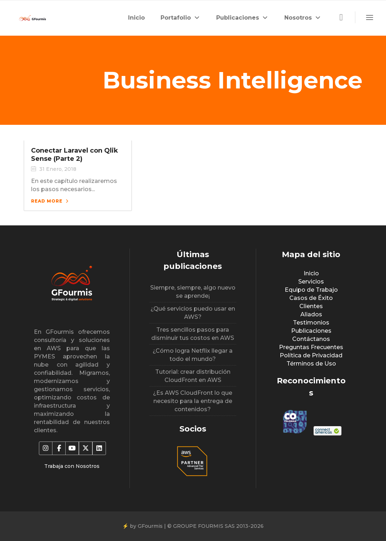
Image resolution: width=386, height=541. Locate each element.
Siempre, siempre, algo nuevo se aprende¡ (192, 291)
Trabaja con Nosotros (72, 466)
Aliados (311, 314)
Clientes (311, 306)
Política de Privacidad (311, 355)
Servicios (311, 281)
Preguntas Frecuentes (311, 347)
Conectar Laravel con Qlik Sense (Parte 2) (74, 155)
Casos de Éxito (311, 298)
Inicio (311, 273)
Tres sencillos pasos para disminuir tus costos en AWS (192, 333)
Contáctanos (311, 339)
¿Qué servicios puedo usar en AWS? (193, 312)
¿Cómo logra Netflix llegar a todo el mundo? (193, 354)
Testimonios (311, 322)
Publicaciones (311, 330)
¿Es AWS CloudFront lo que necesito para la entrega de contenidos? (192, 401)
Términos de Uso (311, 363)
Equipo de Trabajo (311, 289)
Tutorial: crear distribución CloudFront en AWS (192, 375)
